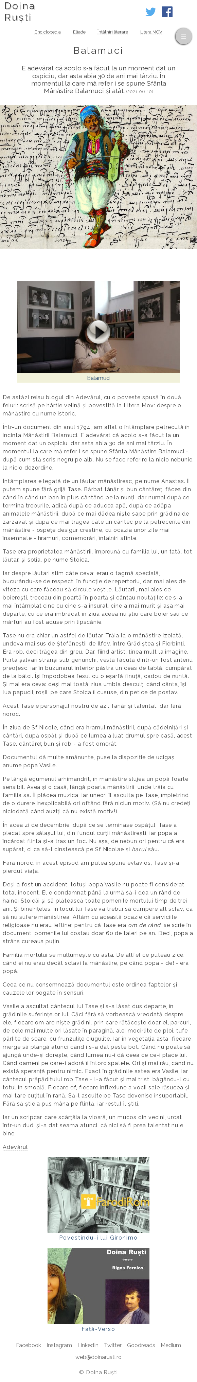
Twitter (113, 1345)
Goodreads (141, 1345)
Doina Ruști (102, 1372)
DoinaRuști (20, 11)
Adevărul (15, 1147)
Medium (171, 1345)
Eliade (79, 32)
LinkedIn (87, 1345)
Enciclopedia (48, 32)
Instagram (59, 1345)
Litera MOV (151, 32)
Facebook (28, 1345)
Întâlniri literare (112, 32)
